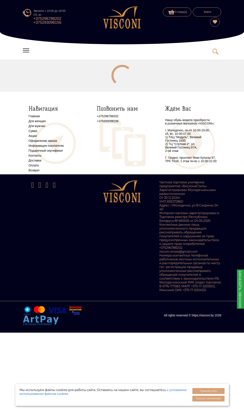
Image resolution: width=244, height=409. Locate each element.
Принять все (208, 391)
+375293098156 (47, 22)
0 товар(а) (177, 12)
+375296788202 (47, 18)
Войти (207, 11)
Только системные (208, 398)
